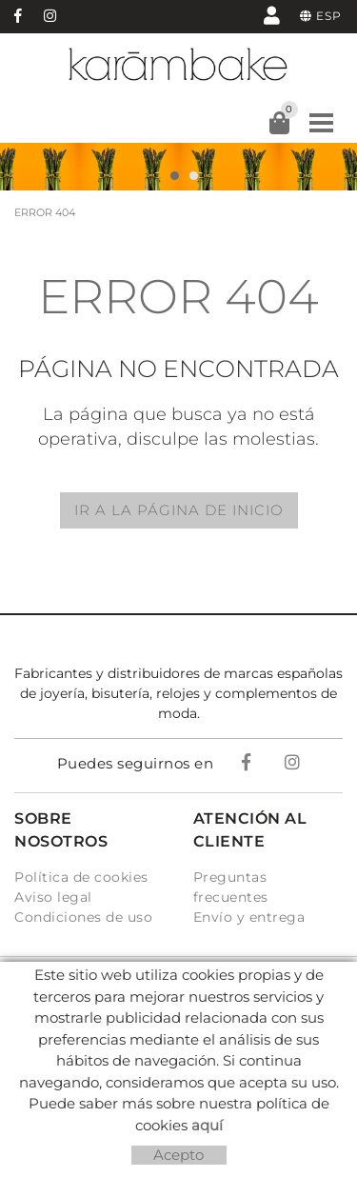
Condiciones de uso (83, 917)
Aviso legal (53, 897)
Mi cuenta (272, 15)
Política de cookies (81, 877)
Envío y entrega (249, 917)
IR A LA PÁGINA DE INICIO (179, 510)
